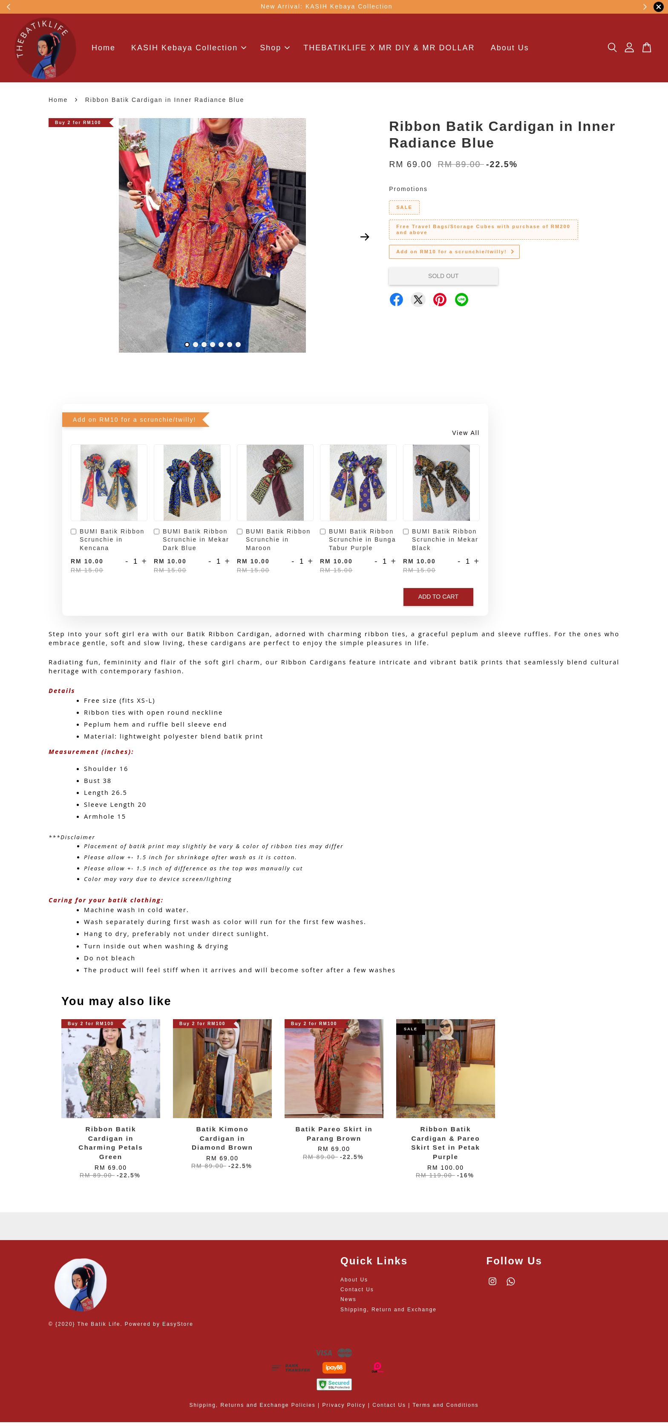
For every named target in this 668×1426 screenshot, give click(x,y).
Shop (275, 50)
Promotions (408, 192)
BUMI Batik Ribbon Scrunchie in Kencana (107, 543)
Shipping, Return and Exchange (388, 1313)
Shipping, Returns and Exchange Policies (253, 1409)
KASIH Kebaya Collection (188, 50)
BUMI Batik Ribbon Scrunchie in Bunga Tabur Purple (358, 543)
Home (103, 50)
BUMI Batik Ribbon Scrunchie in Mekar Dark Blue (191, 543)
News (348, 1303)
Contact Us (357, 1293)
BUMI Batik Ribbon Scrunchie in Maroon (274, 543)
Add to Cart (438, 600)
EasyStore (177, 1328)
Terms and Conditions (445, 1409)
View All (466, 436)
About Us (510, 50)
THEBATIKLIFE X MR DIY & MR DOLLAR (389, 50)
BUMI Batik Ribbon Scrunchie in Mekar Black (440, 543)
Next (364, 241)
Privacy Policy (344, 1409)
